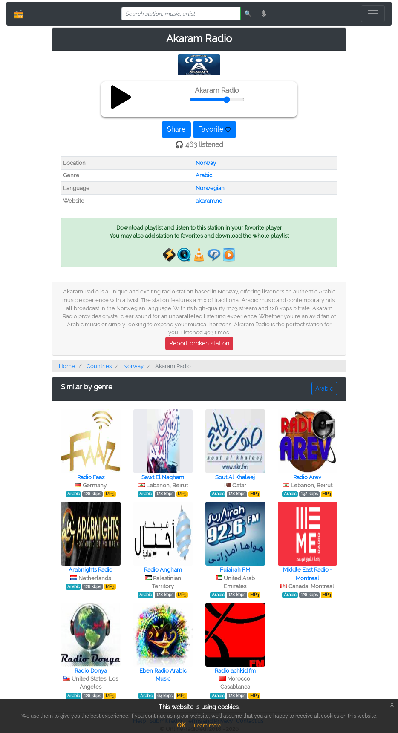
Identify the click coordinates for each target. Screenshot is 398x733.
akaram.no (209, 201)
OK (181, 725)
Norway (206, 163)
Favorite (214, 129)
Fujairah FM (235, 569)
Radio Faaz (90, 477)
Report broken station (199, 343)
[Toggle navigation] (373, 13)
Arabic (204, 175)
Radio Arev (307, 477)
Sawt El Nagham (162, 477)
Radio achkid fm (235, 670)
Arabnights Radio (90, 569)
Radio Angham (163, 569)
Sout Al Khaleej (235, 477)
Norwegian (210, 188)
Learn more (207, 726)
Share (176, 129)
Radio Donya (91, 670)
